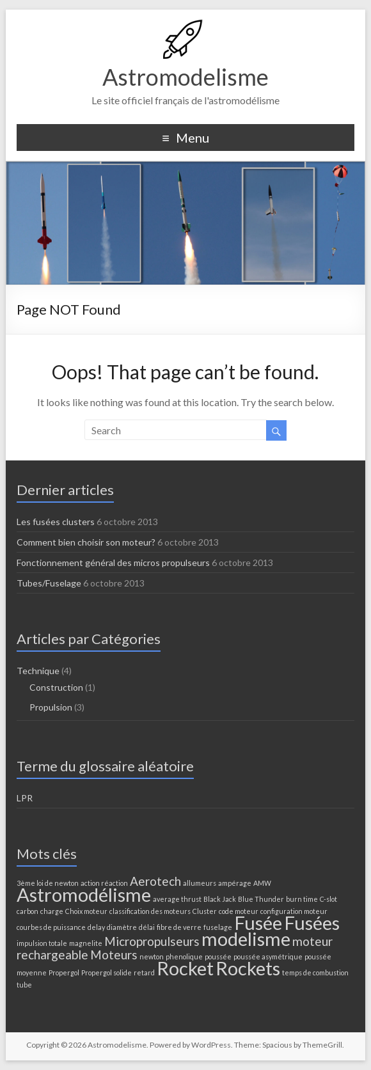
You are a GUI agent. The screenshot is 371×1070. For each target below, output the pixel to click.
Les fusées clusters (56, 521)
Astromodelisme (185, 77)
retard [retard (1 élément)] (144, 972)
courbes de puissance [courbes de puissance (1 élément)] (51, 927)
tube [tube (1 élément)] (24, 984)
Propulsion (50, 707)
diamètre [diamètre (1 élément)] (122, 927)
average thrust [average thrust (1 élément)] (177, 899)
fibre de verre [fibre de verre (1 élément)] (179, 927)
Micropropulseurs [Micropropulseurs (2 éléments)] (152, 941)
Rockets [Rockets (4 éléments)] (248, 968)
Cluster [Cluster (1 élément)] (205, 911)
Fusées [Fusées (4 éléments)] (312, 922)
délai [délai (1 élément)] (147, 927)
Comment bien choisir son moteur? (86, 542)
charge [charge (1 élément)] (51, 911)
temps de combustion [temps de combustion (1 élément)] (315, 972)
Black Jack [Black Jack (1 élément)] (219, 899)
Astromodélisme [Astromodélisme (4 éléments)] (84, 894)
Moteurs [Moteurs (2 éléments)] (114, 954)
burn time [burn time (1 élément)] (302, 899)
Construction (56, 687)
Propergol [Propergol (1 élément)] (64, 972)
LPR (25, 797)
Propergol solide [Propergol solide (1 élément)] (106, 972)
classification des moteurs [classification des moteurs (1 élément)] (150, 911)
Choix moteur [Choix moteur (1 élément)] (86, 911)
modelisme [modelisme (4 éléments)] (245, 938)
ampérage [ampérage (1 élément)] (234, 883)
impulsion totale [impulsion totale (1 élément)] (42, 943)
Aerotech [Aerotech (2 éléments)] (155, 881)
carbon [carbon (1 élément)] (27, 911)
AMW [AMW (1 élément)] (262, 883)
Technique (38, 670)
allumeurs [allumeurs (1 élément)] (199, 883)
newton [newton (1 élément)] (151, 956)
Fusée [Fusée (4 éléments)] (258, 922)
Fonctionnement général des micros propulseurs (113, 562)
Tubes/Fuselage (49, 583)
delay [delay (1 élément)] (96, 927)
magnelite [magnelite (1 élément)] (85, 943)
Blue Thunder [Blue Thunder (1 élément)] (261, 899)
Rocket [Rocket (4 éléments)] (185, 968)
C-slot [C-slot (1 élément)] (328, 899)
